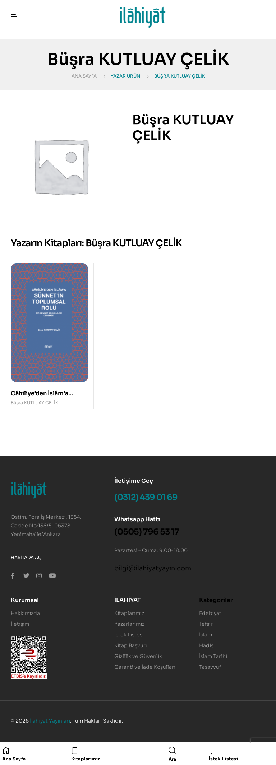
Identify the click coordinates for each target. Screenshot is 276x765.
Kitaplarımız (85, 758)
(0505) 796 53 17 (146, 532)
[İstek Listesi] (212, 750)
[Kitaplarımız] (74, 750)
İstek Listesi (223, 758)
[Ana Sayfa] (5, 750)
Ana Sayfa (84, 76)
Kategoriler (216, 600)
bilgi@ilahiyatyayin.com (152, 568)
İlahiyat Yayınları (50, 721)
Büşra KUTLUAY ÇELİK (34, 402)
